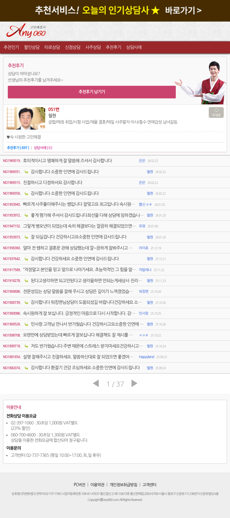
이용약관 (97, 485)
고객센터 (149, 485)
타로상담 (52, 47)
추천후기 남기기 (91, 92)
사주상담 (93, 47)
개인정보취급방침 (123, 485)
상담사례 (133, 47)
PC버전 (79, 485)
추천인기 (11, 47)
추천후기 (113, 47)
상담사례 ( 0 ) (43, 148)
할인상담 (31, 47)
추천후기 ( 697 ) (18, 148)
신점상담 (72, 47)
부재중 (216, 115)
